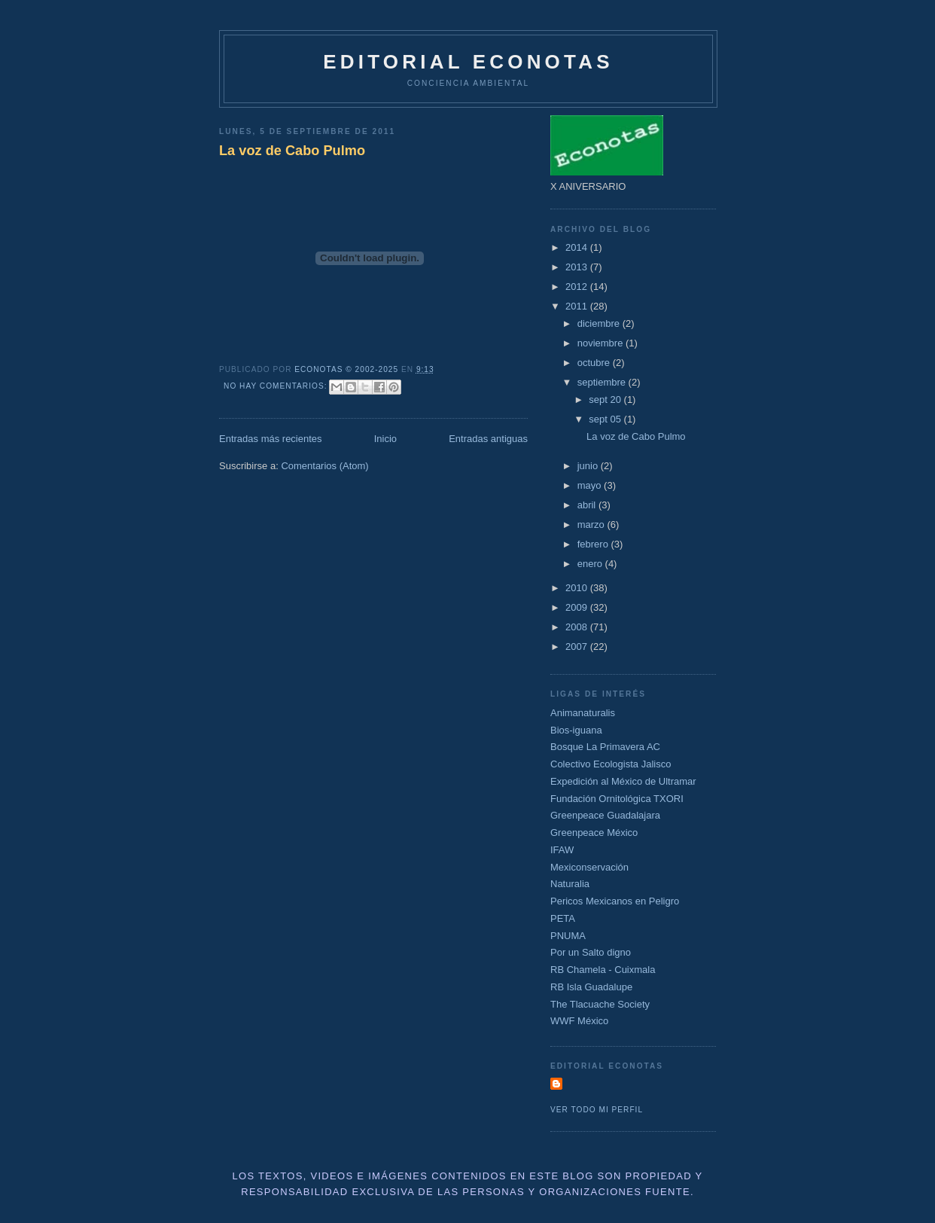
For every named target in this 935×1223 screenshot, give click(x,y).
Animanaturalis (582, 712)
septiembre (603, 382)
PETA (562, 918)
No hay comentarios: (277, 386)
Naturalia (569, 883)
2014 (577, 247)
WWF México (579, 1020)
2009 (577, 607)
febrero (594, 544)
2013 (577, 267)
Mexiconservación (589, 867)
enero (591, 563)
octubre (595, 362)
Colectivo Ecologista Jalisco (610, 764)
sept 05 (606, 419)
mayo (590, 485)
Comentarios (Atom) (324, 465)
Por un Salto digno (590, 952)
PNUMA (568, 935)
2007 (577, 646)
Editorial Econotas (468, 61)
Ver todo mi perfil (596, 1110)
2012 (577, 286)
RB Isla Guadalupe (591, 987)
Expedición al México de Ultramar (623, 781)
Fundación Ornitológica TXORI (617, 798)
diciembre (600, 323)
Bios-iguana (576, 730)
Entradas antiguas (488, 438)
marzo (592, 524)
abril (587, 505)
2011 (577, 306)
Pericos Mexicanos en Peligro (614, 901)
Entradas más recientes (270, 438)
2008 (577, 627)
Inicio (385, 438)
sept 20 (606, 399)
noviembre (601, 343)
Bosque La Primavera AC (605, 746)
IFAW (562, 849)
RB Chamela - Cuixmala (602, 969)
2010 (577, 587)
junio (589, 465)
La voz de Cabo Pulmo (292, 150)
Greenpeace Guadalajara (605, 815)
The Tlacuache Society (600, 1004)
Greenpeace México (594, 832)
